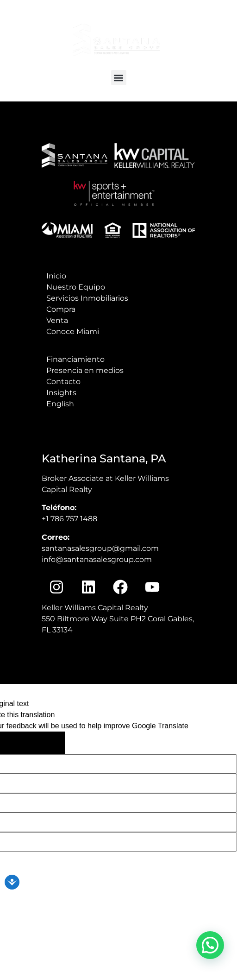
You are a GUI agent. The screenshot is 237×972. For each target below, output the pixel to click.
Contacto (63, 381)
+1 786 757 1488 (69, 518)
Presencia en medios (85, 370)
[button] (118, 77)
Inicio (56, 275)
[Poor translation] (46, 743)
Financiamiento (75, 359)
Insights (61, 392)
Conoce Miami (72, 331)
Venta (57, 320)
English (60, 403)
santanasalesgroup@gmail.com (100, 548)
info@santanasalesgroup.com (184, 20)
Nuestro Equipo (75, 287)
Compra (60, 309)
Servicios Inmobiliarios (87, 298)
